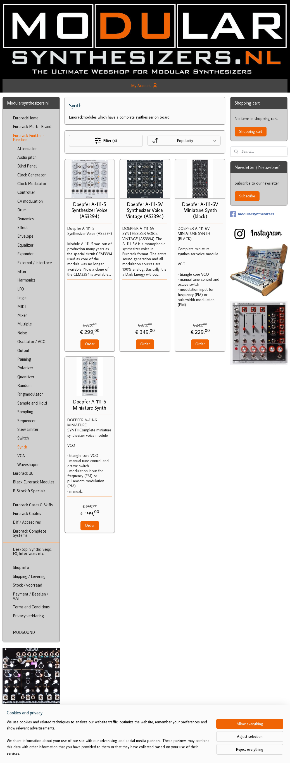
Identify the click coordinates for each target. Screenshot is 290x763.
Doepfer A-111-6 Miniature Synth (89, 405)
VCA (21, 455)
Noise (22, 333)
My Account (144, 85)
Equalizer (25, 245)
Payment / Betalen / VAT (30, 596)
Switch (23, 438)
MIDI (21, 306)
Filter (22, 271)
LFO (20, 289)
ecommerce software (161, 753)
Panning (24, 359)
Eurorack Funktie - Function (28, 137)
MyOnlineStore (202, 753)
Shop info (21, 567)
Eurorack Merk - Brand (32, 126)
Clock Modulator (31, 183)
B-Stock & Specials (29, 491)
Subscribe (247, 196)
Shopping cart (250, 131)
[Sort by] (184, 140)
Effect (22, 227)
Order (89, 343)
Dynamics (25, 219)
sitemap (135, 753)
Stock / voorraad (27, 585)
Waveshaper (28, 464)
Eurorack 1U (23, 473)
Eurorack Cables (27, 513)
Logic (22, 298)
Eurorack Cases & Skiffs (33, 505)
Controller (26, 192)
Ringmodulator (30, 394)
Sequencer (26, 421)
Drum (22, 210)
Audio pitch (27, 157)
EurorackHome (26, 118)
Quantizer (25, 377)
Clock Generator (31, 175)
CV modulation (30, 201)
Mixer (22, 315)
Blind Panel (27, 166)
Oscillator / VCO (31, 341)
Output (23, 350)
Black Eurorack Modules (33, 482)
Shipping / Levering (29, 576)
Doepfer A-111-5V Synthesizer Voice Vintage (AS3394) (145, 210)
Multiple (24, 324)
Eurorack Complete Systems (29, 533)
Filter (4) (106, 140)
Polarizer (25, 368)
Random (24, 385)
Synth (22, 447)
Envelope (25, 236)
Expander (25, 254)
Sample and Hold (32, 403)
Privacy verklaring (28, 616)
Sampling (25, 412)
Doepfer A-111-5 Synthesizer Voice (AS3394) (90, 210)
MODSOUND (24, 632)
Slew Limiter (28, 429)
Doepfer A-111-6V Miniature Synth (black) (200, 210)
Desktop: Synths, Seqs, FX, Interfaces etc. (32, 551)
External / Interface (34, 263)
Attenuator (27, 149)
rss (144, 753)
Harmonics (26, 280)
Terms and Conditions (31, 607)
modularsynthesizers (252, 214)
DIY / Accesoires (27, 522)
